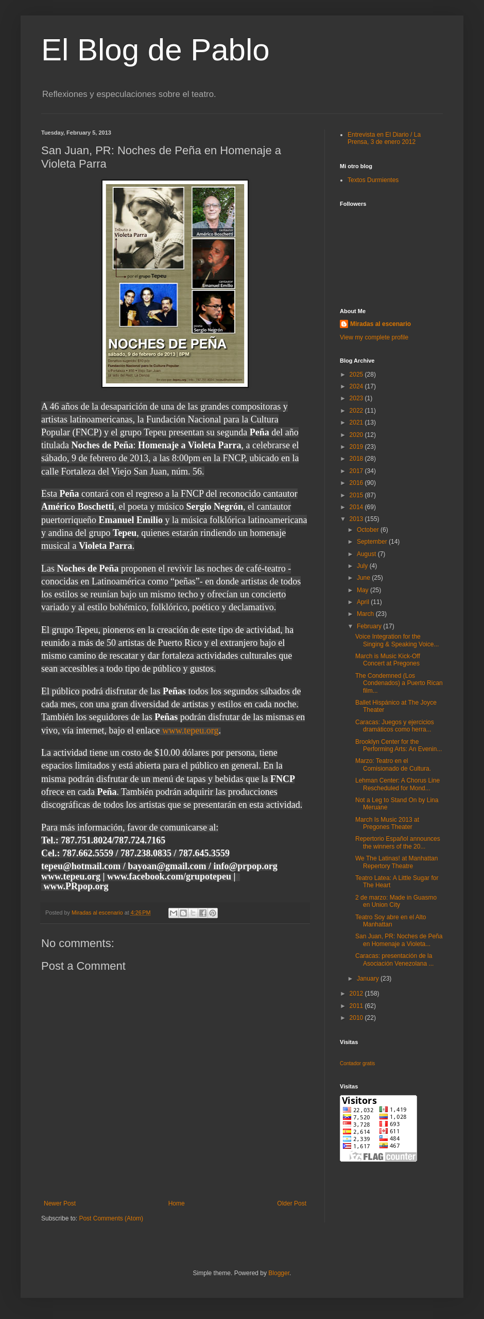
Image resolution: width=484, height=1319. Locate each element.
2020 (357, 434)
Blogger (278, 1273)
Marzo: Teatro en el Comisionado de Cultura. (393, 764)
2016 (357, 482)
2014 (357, 507)
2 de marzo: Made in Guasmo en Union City (396, 901)
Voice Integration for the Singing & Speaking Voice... (397, 640)
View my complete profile (374, 337)
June (364, 577)
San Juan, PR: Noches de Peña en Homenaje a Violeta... (398, 940)
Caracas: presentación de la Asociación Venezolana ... (394, 959)
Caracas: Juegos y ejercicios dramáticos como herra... (394, 726)
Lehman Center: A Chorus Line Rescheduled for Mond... (397, 784)
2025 (357, 374)
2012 (357, 993)
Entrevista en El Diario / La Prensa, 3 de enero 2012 (384, 138)
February (370, 626)
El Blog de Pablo (155, 49)
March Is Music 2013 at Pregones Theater (387, 823)
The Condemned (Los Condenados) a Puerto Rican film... (399, 683)
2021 (357, 422)
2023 (357, 398)
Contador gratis (357, 1063)
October (369, 529)
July (363, 565)
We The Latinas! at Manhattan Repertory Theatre (396, 862)
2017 (357, 471)
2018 (357, 458)
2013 (357, 519)
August (367, 554)
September (373, 541)
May (363, 590)
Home (176, 1203)
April (364, 602)
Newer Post (60, 1203)
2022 (357, 410)
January (369, 978)
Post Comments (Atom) (111, 1218)
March (366, 613)
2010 (357, 1017)
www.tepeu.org (190, 730)
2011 (357, 1005)
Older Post (291, 1203)
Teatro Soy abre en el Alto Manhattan (390, 921)
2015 (357, 495)
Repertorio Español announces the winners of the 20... (397, 842)
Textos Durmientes (373, 180)
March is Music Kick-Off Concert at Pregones (387, 660)
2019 (357, 446)
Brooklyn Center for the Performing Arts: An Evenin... (398, 745)
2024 (357, 386)
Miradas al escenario (380, 324)
